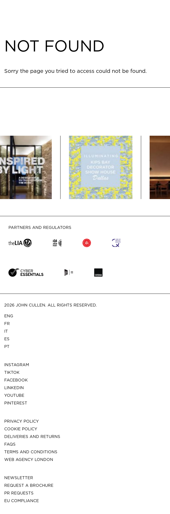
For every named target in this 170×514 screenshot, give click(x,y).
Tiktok (12, 372)
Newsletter (18, 477)
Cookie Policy (20, 429)
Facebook (16, 380)
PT (7, 346)
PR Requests (19, 493)
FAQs (10, 444)
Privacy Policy (21, 421)
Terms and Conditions (30, 452)
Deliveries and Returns (32, 436)
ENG (8, 316)
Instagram (16, 364)
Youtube (14, 395)
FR (7, 323)
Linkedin (14, 387)
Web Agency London (28, 459)
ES (7, 339)
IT (6, 331)
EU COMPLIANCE (21, 500)
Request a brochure (28, 485)
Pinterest (15, 403)
